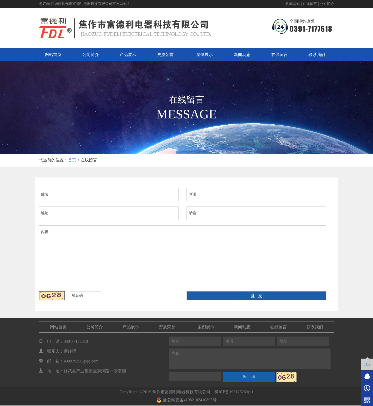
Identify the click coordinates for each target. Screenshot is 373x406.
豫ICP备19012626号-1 (233, 392)
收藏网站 (292, 4)
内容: (250, 358)
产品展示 (128, 54)
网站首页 (53, 54)
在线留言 (310, 4)
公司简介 (327, 4)
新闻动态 (242, 54)
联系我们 (317, 54)
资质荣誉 (165, 54)
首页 (72, 160)
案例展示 (204, 54)
